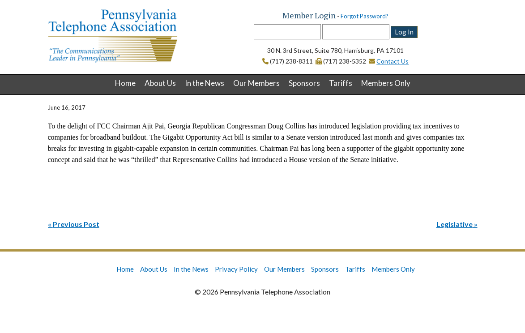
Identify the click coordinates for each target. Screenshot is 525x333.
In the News (204, 83)
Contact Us (392, 61)
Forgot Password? (364, 16)
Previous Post (76, 224)
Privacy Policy (236, 269)
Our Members (256, 83)
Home (125, 83)
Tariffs (340, 83)
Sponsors (304, 83)
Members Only (385, 83)
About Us (160, 83)
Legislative (454, 224)
